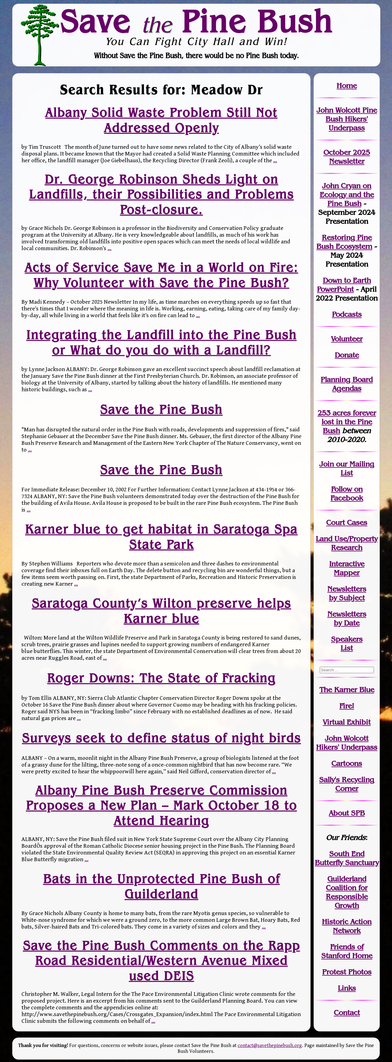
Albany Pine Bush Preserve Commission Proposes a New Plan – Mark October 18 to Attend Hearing (161, 805)
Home (347, 85)
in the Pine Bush (349, 421)
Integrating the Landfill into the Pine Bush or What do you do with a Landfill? (161, 342)
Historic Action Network (346, 926)
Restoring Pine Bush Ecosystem (344, 242)
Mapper (347, 572)
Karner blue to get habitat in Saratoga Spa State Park (161, 537)
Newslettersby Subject (346, 593)
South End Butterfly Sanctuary (347, 858)
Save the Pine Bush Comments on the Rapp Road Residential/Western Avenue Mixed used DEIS (161, 960)
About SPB (347, 813)
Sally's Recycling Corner (346, 784)
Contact (347, 1012)
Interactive (346, 563)
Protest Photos (346, 971)
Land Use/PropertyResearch (347, 543)
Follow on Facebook (346, 493)
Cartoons (346, 763)
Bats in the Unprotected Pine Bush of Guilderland (161, 886)
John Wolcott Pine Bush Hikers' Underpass (347, 119)
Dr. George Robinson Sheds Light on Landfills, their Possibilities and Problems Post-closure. (161, 194)
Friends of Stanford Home (346, 951)
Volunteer (347, 338)
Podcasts (347, 314)
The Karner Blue (346, 689)
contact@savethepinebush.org (270, 1046)
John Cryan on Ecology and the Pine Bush (347, 194)
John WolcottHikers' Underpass (346, 743)
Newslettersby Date (346, 618)
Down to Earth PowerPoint (344, 285)
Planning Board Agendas (347, 384)
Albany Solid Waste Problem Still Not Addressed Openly (161, 120)
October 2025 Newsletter (346, 157)
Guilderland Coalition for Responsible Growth (347, 892)
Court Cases (346, 522)
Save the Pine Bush (161, 409)
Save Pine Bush (196, 21)
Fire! (346, 705)
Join (326, 464)
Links (347, 988)
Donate (347, 355)
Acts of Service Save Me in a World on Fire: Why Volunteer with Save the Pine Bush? (161, 275)
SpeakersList (347, 643)
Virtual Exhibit (347, 722)
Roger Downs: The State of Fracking (161, 677)
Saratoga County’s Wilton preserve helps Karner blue (161, 611)
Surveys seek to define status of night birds (161, 738)
